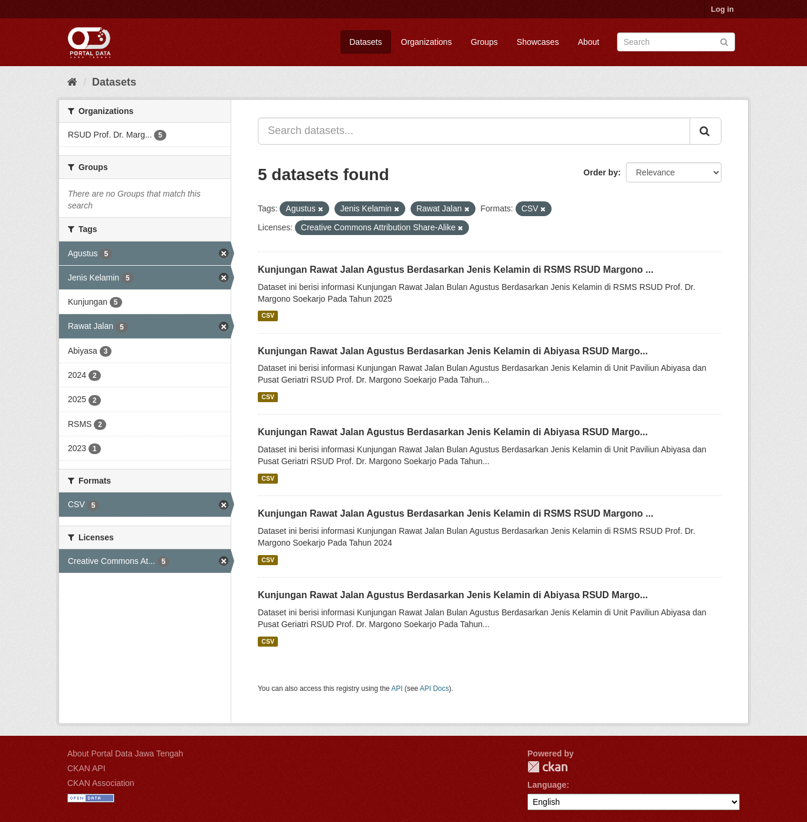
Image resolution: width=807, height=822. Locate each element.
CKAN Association (100, 783)
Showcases (538, 42)
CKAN (547, 767)
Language (546, 785)
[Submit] (724, 41)
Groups (484, 42)
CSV (267, 315)
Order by (600, 172)
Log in (722, 9)
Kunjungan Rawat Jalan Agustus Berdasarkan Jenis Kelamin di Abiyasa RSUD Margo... (453, 351)
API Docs (435, 688)
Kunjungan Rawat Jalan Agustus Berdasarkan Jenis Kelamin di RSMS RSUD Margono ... (456, 270)
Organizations (426, 42)
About (588, 42)
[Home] (72, 82)
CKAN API (86, 768)
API (396, 688)
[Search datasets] (676, 41)
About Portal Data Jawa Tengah (125, 753)
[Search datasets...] (474, 131)
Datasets (365, 42)
